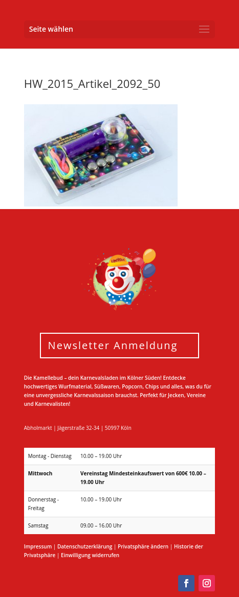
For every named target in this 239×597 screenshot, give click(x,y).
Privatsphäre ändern (143, 546)
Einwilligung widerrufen (90, 555)
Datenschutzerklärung (84, 546)
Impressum (38, 546)
